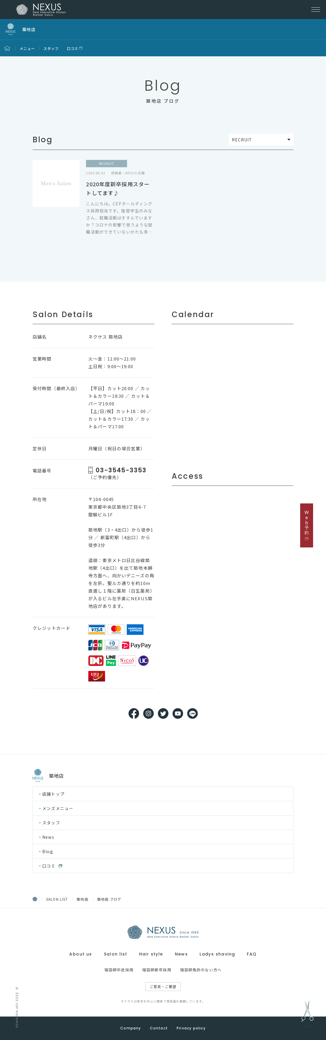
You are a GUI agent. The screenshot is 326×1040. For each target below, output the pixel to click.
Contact (159, 1028)
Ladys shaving (217, 954)
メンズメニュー (57, 808)
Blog (47, 851)
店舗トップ (53, 794)
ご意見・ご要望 (163, 986)
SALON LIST (57, 899)
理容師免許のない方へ (201, 970)
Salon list (115, 954)
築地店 (82, 899)
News (48, 837)
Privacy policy (191, 1028)
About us (80, 954)
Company (130, 1028)
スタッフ (51, 48)
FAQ (251, 954)
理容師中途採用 (119, 970)
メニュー (27, 48)
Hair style (151, 954)
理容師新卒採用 (156, 970)
